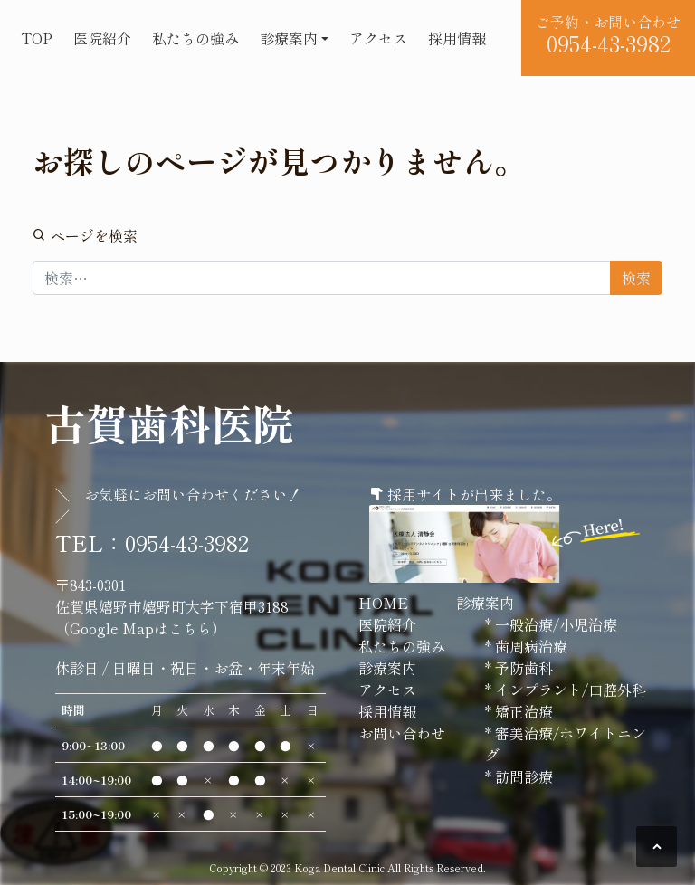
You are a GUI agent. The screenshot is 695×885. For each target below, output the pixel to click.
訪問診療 (522, 776)
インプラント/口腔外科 (568, 689)
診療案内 (289, 38)
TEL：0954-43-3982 (152, 542)
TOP (36, 38)
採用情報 (457, 38)
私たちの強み (195, 38)
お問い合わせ (401, 733)
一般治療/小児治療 (554, 624)
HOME (383, 603)
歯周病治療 (529, 646)
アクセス (378, 38)
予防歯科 (522, 668)
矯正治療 (522, 711)
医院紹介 (102, 38)
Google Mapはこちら (141, 628)
